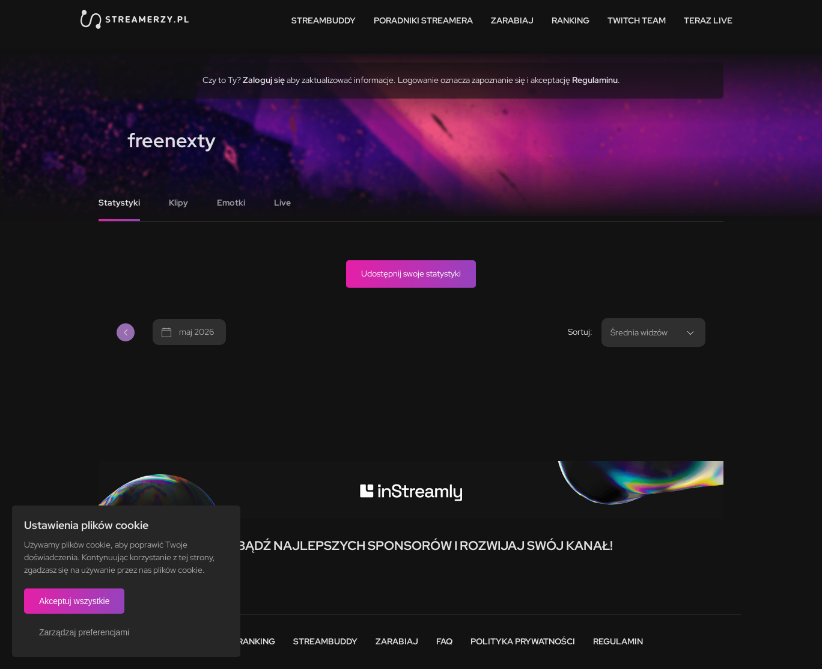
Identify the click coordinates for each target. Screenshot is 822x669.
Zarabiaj (512, 20)
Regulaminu (595, 80)
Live (282, 202)
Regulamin (618, 641)
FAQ (444, 641)
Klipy (178, 202)
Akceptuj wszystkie (74, 601)
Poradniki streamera (423, 20)
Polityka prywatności (522, 641)
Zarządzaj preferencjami (84, 632)
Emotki (231, 202)
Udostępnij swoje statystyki (411, 273)
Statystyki (119, 202)
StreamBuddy (323, 20)
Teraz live (708, 20)
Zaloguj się (264, 80)
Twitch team (636, 20)
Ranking (570, 20)
